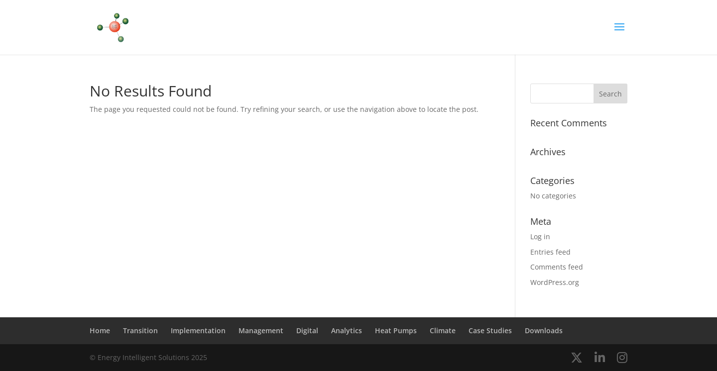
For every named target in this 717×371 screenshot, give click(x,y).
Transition (140, 330)
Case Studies (490, 330)
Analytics (346, 330)
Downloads (544, 330)
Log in (540, 236)
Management (261, 330)
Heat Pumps (396, 330)
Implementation (198, 330)
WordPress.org (554, 282)
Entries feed (550, 252)
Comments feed (556, 267)
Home (100, 330)
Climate (443, 330)
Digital (307, 330)
